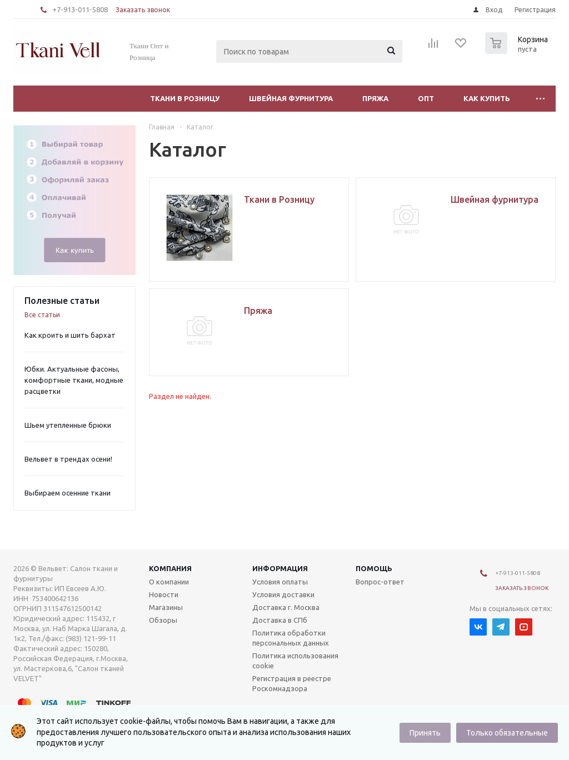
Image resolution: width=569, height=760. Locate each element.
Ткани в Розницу (184, 98)
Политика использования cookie (295, 660)
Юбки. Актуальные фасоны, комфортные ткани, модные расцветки (73, 380)
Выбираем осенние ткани (67, 493)
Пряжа (375, 98)
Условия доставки (283, 594)
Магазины (166, 607)
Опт (426, 98)
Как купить (486, 98)
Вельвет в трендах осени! (68, 459)
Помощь (374, 568)
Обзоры (163, 620)
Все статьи (42, 314)
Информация (280, 568)
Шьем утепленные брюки (67, 425)
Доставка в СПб (279, 620)
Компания (170, 568)
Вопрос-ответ (380, 582)
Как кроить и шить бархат (70, 335)
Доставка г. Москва (286, 607)
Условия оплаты (280, 582)
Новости (163, 594)
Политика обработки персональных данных (290, 638)
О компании (169, 582)
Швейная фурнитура (291, 98)
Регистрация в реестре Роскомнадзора (291, 683)
